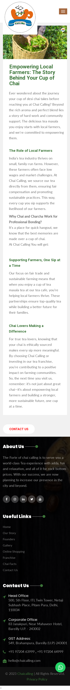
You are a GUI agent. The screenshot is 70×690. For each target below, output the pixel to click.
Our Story (9, 533)
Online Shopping (14, 551)
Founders (9, 539)
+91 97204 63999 (21, 651)
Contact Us (18, 429)
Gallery (7, 545)
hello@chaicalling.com (24, 660)
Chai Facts (9, 563)
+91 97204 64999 (49, 651)
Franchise (9, 557)
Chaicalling (25, 673)
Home (7, 526)
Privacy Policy (37, 679)
